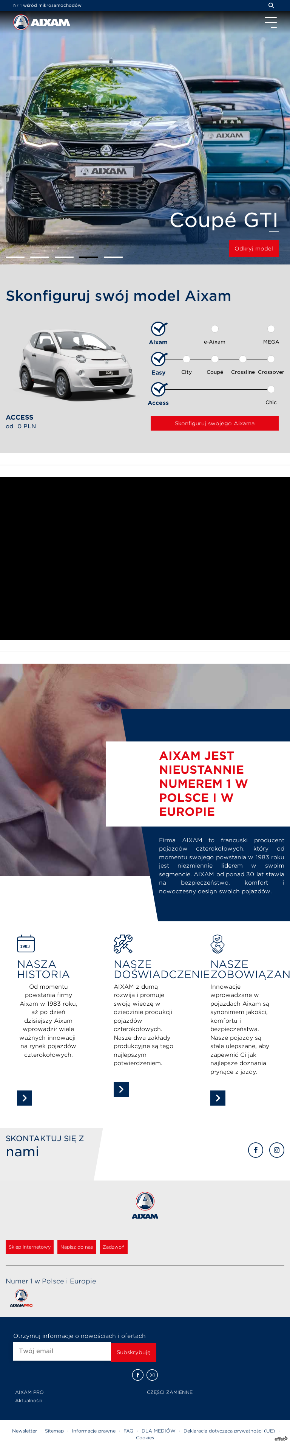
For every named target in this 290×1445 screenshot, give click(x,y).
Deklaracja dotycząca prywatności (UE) (229, 1431)
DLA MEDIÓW (159, 1431)
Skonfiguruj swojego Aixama (215, 423)
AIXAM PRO (29, 1392)
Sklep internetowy (30, 1247)
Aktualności (28, 1400)
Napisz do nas (76, 1247)
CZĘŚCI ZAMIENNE (170, 1392)
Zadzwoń (114, 1247)
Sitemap (54, 1431)
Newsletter (24, 1431)
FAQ (128, 1431)
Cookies (145, 1437)
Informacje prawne (94, 1431)
